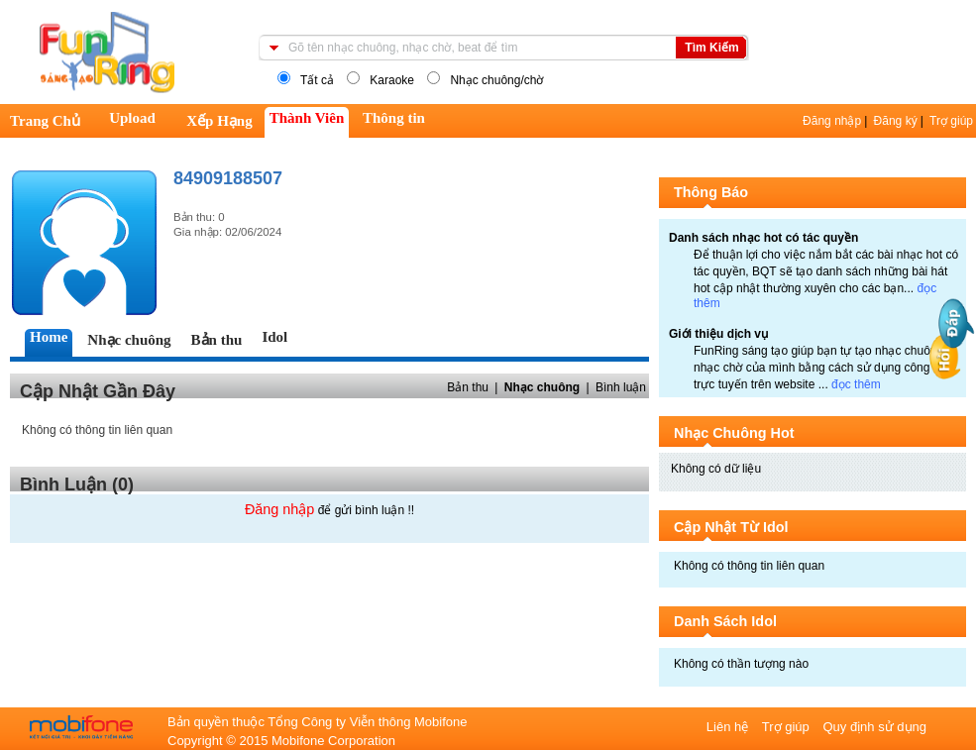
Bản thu (467, 387)
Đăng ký (896, 121)
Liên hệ (729, 726)
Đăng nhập (832, 121)
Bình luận (621, 387)
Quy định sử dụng (874, 726)
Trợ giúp (951, 121)
